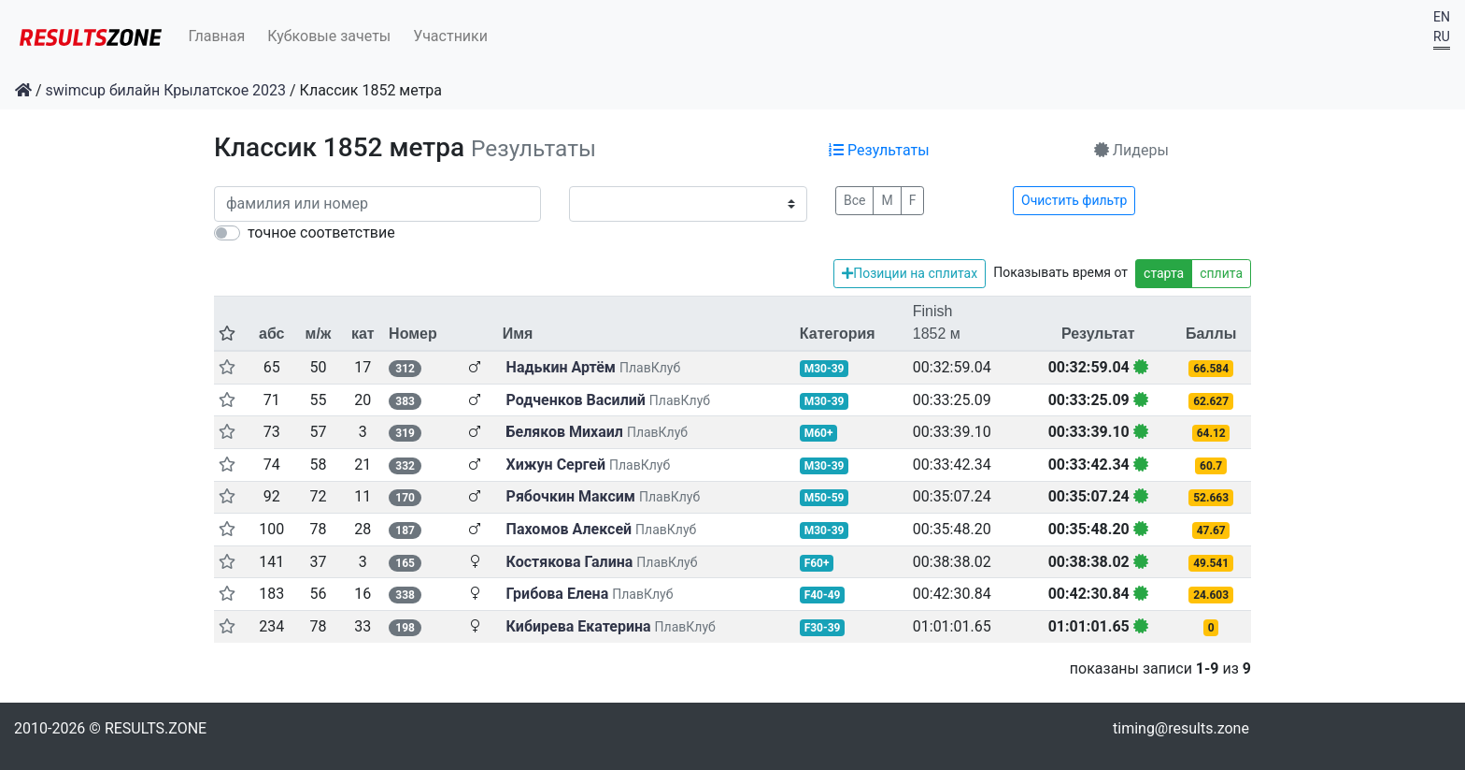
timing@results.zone (1181, 728)
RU (1441, 36)
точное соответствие (321, 232)
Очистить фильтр (1074, 200)
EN (1441, 16)
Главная (217, 36)
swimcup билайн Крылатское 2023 (166, 90)
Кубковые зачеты (329, 36)
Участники (450, 36)
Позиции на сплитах (909, 273)
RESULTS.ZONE (155, 728)
